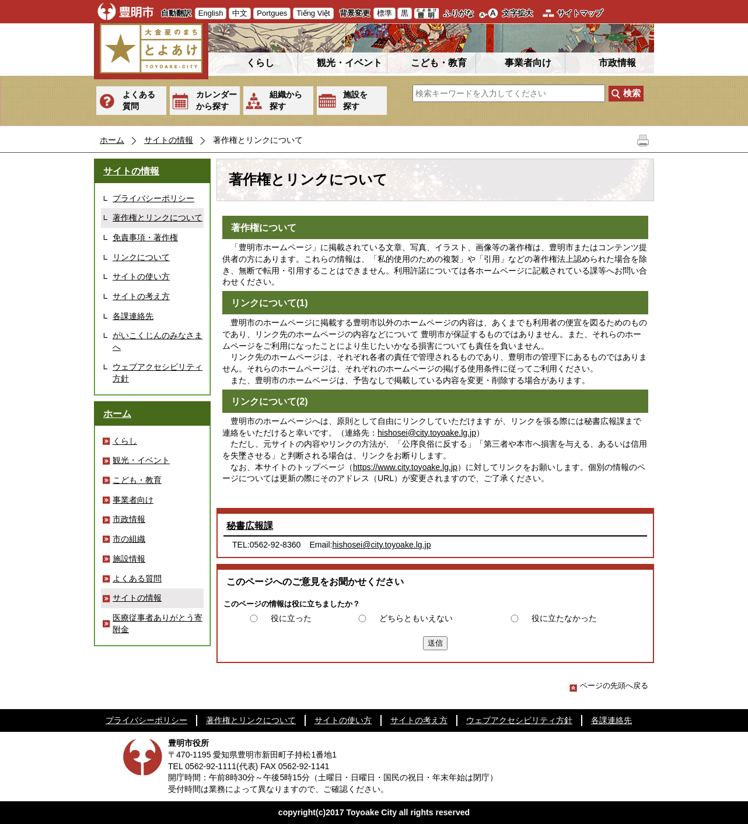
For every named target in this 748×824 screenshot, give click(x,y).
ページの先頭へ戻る (608, 685)
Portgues (272, 13)
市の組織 (129, 539)
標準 (384, 13)
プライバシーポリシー (153, 198)
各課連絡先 (133, 316)
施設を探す (355, 100)
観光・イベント (349, 63)
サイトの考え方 (141, 296)
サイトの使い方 (141, 276)
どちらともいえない (416, 618)
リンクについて (141, 257)
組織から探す (286, 100)
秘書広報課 (249, 526)
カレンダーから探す (216, 100)
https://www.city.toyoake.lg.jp (405, 467)
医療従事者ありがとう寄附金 (157, 623)
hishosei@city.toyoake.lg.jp (427, 432)
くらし (260, 63)
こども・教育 (439, 63)
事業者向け (528, 63)
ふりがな (458, 13)
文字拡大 (517, 13)
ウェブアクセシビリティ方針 (157, 372)
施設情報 (129, 558)
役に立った (291, 618)
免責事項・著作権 (145, 237)
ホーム (112, 140)
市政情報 (617, 63)
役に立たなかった (564, 618)
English (210, 13)
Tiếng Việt (313, 13)
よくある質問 (139, 100)
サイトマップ (580, 13)
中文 (239, 13)
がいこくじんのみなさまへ (157, 341)
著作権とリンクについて (157, 217)
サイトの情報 (168, 140)
